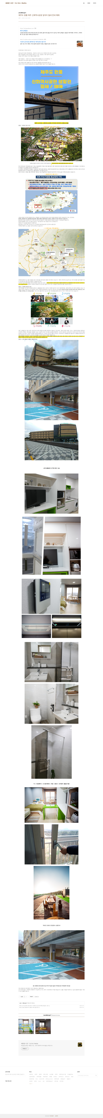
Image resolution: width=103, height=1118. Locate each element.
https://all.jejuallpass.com (27, 28)
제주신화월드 (24, 31)
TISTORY (52, 1116)
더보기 (30, 1083)
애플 (51, 1076)
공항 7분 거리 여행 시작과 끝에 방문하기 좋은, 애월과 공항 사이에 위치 (38, 44)
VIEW (88, 3)
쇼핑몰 (51, 1074)
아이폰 (61, 1081)
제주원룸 (39, 1076)
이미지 (94, 3)
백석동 (56, 1081)
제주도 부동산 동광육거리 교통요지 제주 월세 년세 (28, 1007)
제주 (36, 1074)
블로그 (68, 1079)
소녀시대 (42, 1079)
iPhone (67, 1076)
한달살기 (63, 1079)
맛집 (56, 1074)
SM (72, 1076)
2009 (31, 1081)
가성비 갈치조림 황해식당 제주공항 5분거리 (33, 42)
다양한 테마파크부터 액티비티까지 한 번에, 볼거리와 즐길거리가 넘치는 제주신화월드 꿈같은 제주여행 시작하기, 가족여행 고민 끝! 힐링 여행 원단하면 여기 (51, 33)
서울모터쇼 (70, 1074)
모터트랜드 (32, 1076)
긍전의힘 (32, 1079)
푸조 (36, 1081)
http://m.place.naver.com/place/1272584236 (31, 39)
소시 (40, 1081)
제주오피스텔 (63, 1074)
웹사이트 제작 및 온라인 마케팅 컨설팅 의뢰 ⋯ (15, 1074)
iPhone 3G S (49, 1079)
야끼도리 (61, 1076)
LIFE (20, 1003)
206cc (55, 1076)
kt (43, 1081)
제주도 (31, 1074)
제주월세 (46, 1076)
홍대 (41, 1074)
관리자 (56, 1116)
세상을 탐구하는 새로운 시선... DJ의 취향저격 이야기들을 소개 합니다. (37, 1045)
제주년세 (57, 1079)
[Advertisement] (51, 1098)
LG (37, 1079)
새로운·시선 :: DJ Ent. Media (15, 3)
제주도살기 (25, 1003)
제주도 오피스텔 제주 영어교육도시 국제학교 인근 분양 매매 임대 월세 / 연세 (33, 1005)
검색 (96, 1075)
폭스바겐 (46, 1074)
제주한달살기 (50, 1081)
